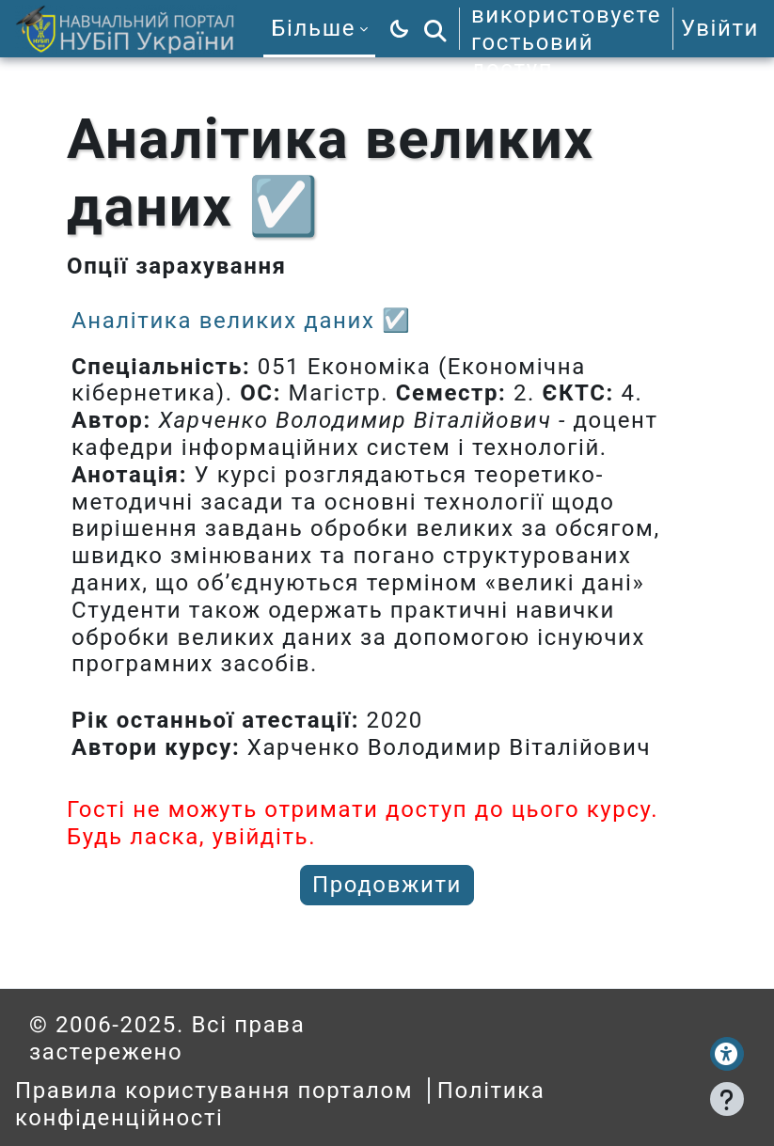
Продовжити (387, 884)
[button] (435, 28)
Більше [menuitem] (313, 28)
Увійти (720, 28)
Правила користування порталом (214, 1090)
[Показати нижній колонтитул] (727, 1099)
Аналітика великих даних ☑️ (241, 320)
